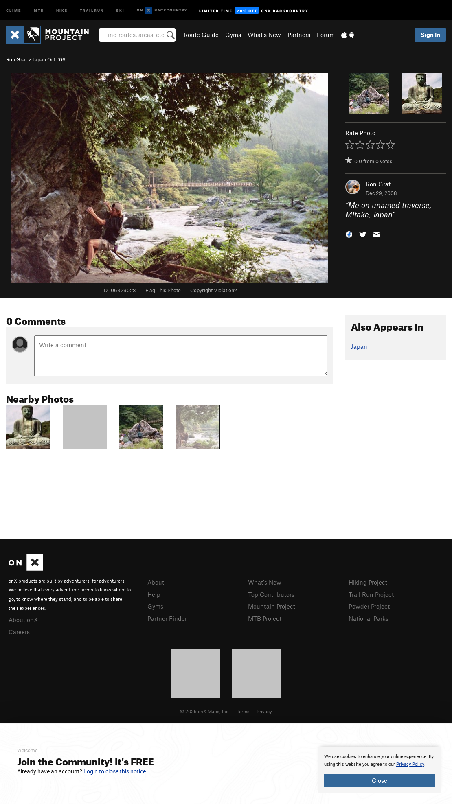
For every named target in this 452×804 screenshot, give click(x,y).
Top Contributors (271, 594)
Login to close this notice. (115, 771)
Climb (14, 10)
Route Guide (201, 34)
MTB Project (264, 618)
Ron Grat (16, 59)
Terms (243, 711)
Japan (359, 346)
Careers (19, 631)
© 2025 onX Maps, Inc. (205, 711)
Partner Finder (167, 618)
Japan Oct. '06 (49, 59)
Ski (120, 10)
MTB (39, 10)
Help (153, 594)
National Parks (368, 618)
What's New (264, 34)
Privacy (264, 711)
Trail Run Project (371, 594)
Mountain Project (271, 606)
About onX (23, 619)
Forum (326, 34)
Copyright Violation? (213, 290)
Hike (62, 10)
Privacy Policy (410, 764)
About (155, 582)
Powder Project (369, 606)
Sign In (430, 34)
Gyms (233, 34)
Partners (298, 34)
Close (379, 780)
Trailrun (92, 10)
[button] (349, 233)
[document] (379, 770)
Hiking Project (368, 582)
